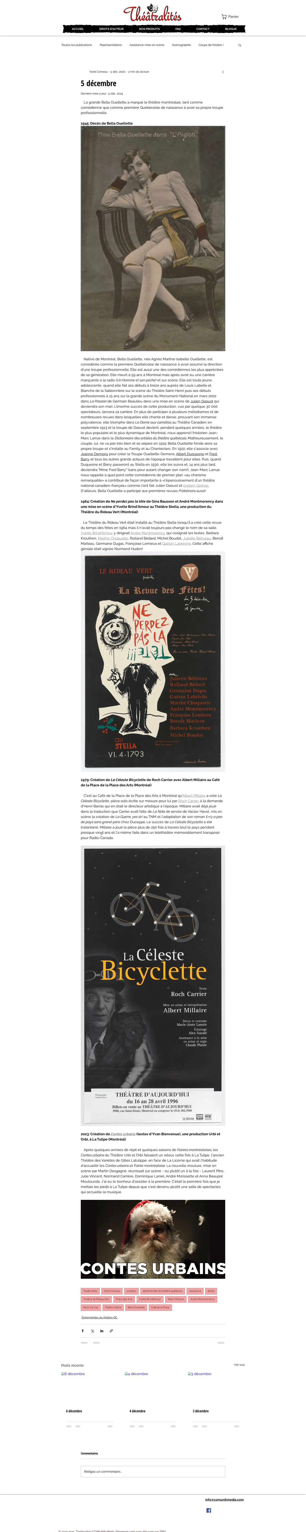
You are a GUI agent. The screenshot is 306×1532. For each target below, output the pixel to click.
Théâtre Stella (113, 1307)
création (131, 1291)
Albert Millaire (176, 1299)
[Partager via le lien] (111, 1331)
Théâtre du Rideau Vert (96, 1299)
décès (211, 1291)
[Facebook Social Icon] (208, 1510)
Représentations (111, 45)
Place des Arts (124, 1299)
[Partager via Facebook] (83, 1331)
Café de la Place (160, 1307)
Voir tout (239, 1364)
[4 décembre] (153, 1388)
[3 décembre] (216, 1388)
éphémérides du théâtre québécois (162, 1291)
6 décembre (74, 1411)
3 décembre (201, 1411)
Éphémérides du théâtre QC (99, 1317)
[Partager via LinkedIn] (102, 1331)
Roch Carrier (90, 1307)
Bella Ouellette (136, 1307)
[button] (233, 16)
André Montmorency (203, 1299)
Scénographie (181, 45)
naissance (195, 1291)
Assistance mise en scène (147, 45)
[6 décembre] (89, 1388)
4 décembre (137, 1411)
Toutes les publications (76, 45)
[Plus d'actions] (223, 71)
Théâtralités (90, 1291)
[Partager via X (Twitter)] (92, 1331)
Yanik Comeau (112, 1291)
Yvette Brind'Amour (150, 1299)
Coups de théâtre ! (211, 45)
